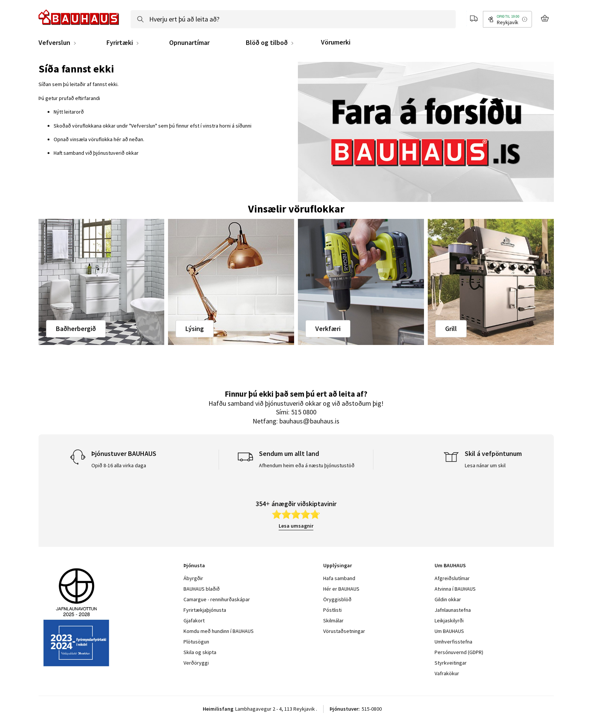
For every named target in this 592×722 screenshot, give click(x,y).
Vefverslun (54, 42)
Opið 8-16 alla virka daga (118, 465)
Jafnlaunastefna (453, 610)
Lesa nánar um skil (485, 465)
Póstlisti (332, 610)
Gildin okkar (448, 599)
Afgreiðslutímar (452, 578)
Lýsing (194, 328)
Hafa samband (339, 578)
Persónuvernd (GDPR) (459, 652)
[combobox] (293, 19)
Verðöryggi (196, 662)
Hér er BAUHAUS (341, 588)
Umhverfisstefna (453, 641)
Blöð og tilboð (267, 42)
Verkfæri (328, 328)
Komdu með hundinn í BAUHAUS (218, 631)
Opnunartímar (189, 42)
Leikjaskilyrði (449, 620)
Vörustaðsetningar (344, 631)
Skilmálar (333, 620)
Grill (451, 328)
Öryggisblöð (337, 599)
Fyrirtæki (119, 42)
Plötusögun (196, 641)
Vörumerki (335, 42)
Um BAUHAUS (449, 631)
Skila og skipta (199, 652)
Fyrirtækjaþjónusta (204, 610)
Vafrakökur (447, 673)
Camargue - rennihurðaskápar (216, 599)
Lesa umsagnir (296, 525)
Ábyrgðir (193, 578)
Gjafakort (194, 620)
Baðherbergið (76, 328)
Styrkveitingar (451, 662)
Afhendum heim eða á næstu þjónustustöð (307, 465)
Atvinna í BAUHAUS (455, 588)
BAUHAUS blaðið (201, 588)
